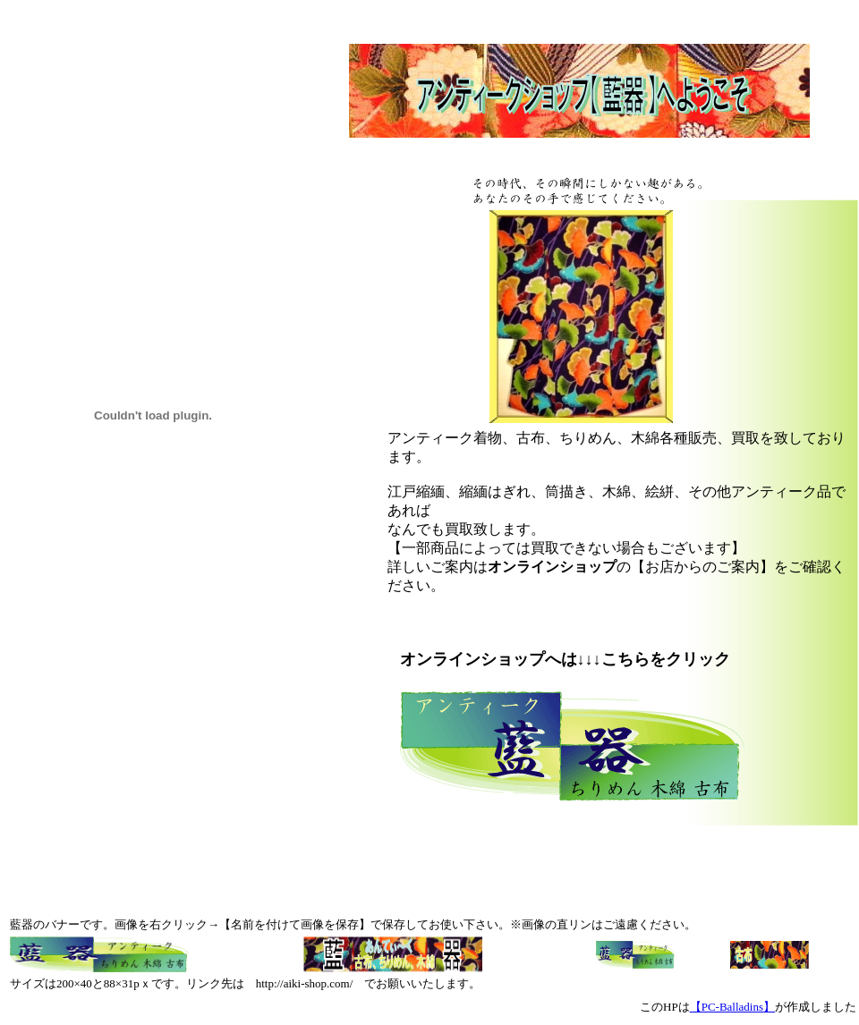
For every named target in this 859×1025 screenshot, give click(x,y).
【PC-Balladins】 (732, 1006)
